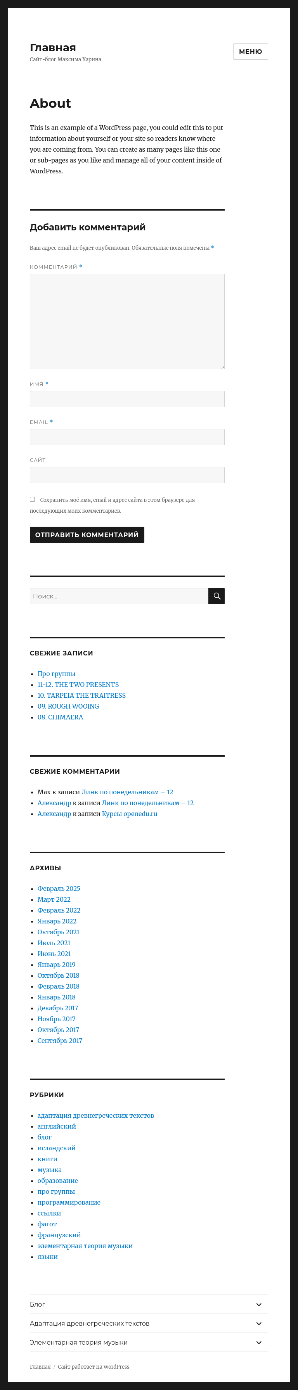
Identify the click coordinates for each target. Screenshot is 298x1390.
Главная (53, 47)
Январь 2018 (57, 997)
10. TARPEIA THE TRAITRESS (82, 695)
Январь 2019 (57, 964)
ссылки (49, 1213)
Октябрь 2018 (59, 975)
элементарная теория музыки (85, 1246)
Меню (250, 51)
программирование (69, 1202)
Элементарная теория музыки (79, 1342)
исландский (57, 1148)
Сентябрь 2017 (60, 1040)
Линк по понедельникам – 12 (127, 792)
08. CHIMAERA (60, 717)
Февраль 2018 (59, 986)
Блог (37, 1304)
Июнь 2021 (54, 954)
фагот (47, 1224)
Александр (54, 803)
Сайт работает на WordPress (93, 1367)
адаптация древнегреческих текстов (96, 1115)
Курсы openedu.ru (130, 814)
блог (45, 1137)
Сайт (38, 460)
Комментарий (56, 267)
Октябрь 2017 (58, 1030)
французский (59, 1235)
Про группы (57, 674)
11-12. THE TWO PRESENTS (78, 684)
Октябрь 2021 (59, 932)
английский (57, 1126)
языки (48, 1256)
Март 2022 (54, 899)
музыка (50, 1170)
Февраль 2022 (59, 910)
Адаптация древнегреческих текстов (90, 1323)
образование (58, 1180)
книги (47, 1159)
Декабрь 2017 (58, 1008)
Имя (39, 384)
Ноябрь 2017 (57, 1019)
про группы (56, 1191)
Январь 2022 (57, 921)
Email (42, 422)
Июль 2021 (54, 943)
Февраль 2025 (59, 888)
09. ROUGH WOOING (68, 706)
